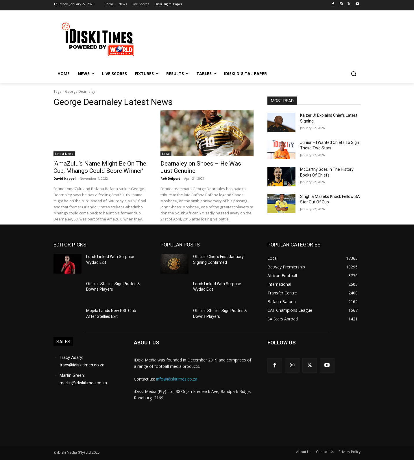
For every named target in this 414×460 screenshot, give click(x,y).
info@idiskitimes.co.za (176, 379)
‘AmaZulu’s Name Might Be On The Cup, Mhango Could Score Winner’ (99, 167)
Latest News (64, 154)
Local (166, 154)
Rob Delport (170, 178)
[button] (354, 74)
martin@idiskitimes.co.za (83, 382)
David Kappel (64, 178)
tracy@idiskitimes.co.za (82, 365)
